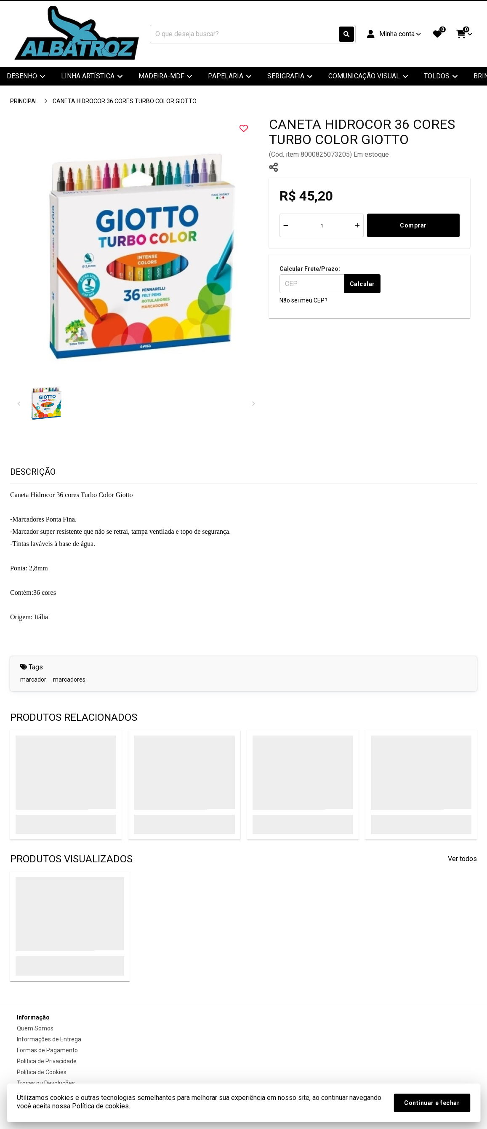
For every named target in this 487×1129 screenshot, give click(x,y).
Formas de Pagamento (47, 1050)
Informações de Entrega (49, 1039)
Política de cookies (100, 1106)
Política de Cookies (42, 1072)
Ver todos (462, 859)
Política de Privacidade (47, 1061)
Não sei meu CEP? (303, 300)
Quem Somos (35, 1028)
